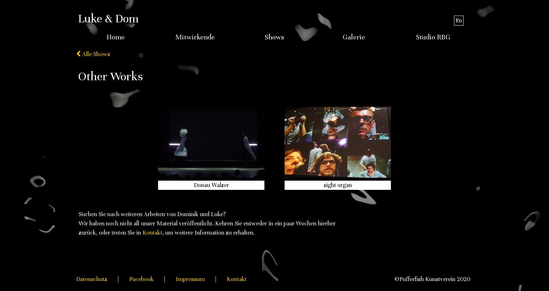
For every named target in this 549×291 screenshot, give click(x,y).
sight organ (338, 185)
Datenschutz (91, 279)
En (458, 20)
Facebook (141, 279)
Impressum (190, 279)
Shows (274, 37)
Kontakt (152, 232)
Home (116, 37)
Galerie (354, 37)
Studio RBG (433, 37)
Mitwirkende (195, 37)
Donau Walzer (211, 185)
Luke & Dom (108, 18)
